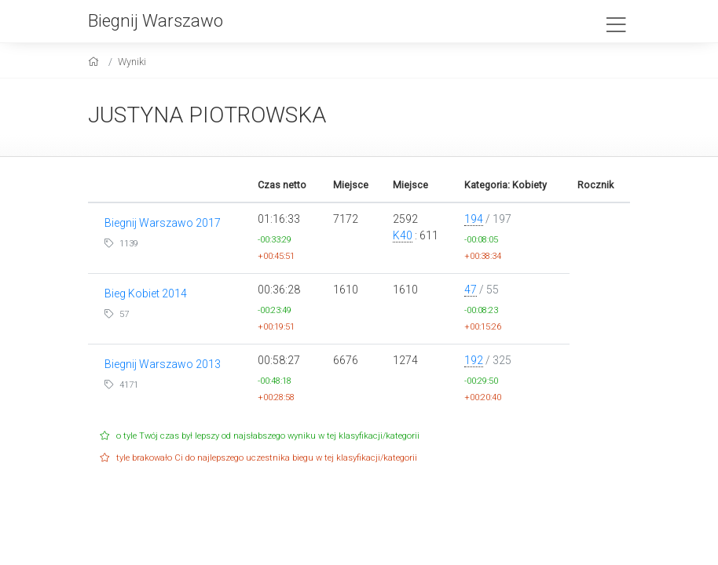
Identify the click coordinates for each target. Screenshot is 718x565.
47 (470, 289)
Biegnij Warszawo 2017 (162, 223)
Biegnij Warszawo (155, 20)
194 (473, 219)
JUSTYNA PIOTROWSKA (207, 115)
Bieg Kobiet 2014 (145, 293)
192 (473, 360)
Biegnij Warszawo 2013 (162, 364)
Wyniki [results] (132, 61)
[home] (95, 61)
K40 (402, 235)
